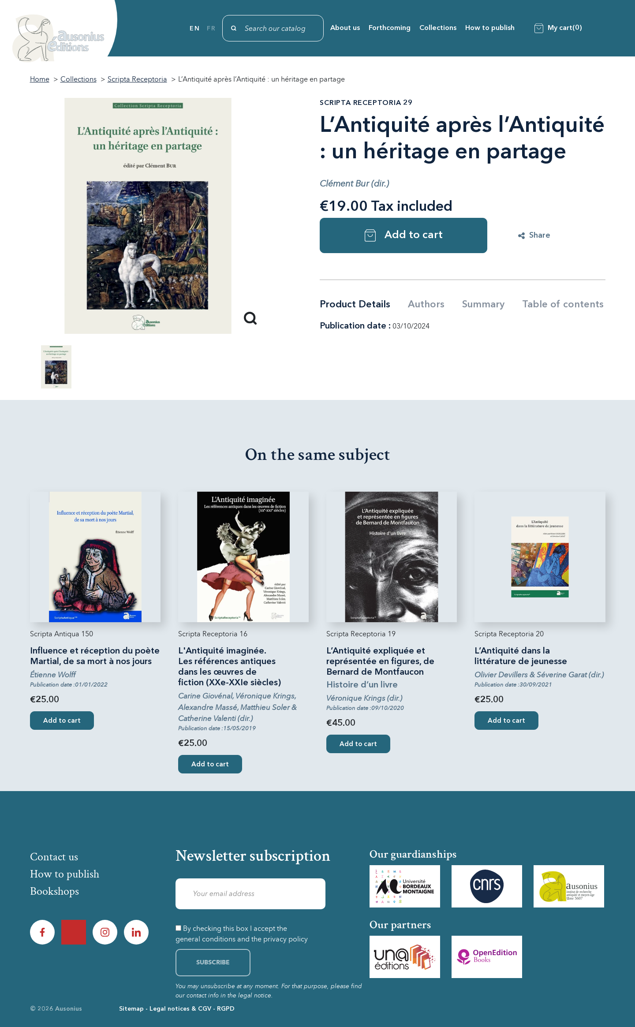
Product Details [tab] (355, 305)
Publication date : (355, 326)
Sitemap (131, 1009)
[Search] (273, 28)
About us (345, 28)
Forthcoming (390, 28)
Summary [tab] (483, 305)
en (195, 29)
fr (211, 29)
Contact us (54, 856)
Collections (437, 28)
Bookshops (54, 891)
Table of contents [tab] (563, 305)
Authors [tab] (426, 305)
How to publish (490, 28)
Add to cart (404, 235)
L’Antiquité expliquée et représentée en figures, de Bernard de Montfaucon (380, 662)
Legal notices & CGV (180, 1009)
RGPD (226, 1009)
